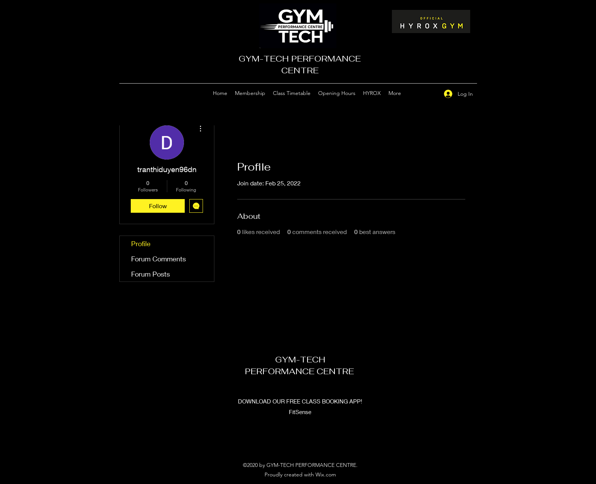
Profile (141, 243)
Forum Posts (150, 274)
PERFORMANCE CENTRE (300, 371)
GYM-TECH (300, 359)
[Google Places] (417, 93)
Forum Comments (158, 259)
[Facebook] (428, 93)
